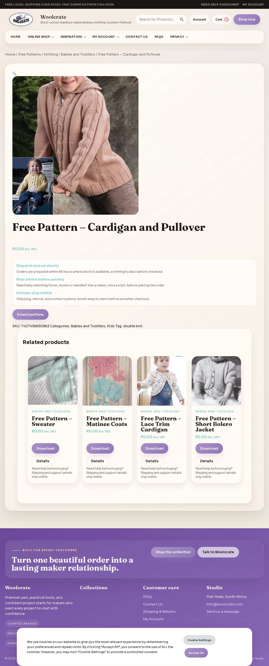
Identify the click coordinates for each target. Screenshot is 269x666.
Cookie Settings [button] (199, 640)
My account (253, 4)
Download (45, 448)
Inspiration (71, 37)
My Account (153, 619)
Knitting (51, 54)
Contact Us (137, 37)
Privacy (177, 37)
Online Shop (39, 37)
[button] (14, 73)
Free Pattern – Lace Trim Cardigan (161, 424)
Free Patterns (29, 54)
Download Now (30, 314)
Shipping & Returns (159, 611)
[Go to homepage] (21, 19)
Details (43, 461)
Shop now (246, 19)
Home (16, 37)
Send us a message (223, 611)
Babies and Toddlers (78, 54)
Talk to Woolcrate (218, 552)
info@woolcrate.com (225, 604)
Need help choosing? (220, 4)
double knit (132, 326)
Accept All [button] (196, 653)
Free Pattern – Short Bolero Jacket (215, 424)
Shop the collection (173, 552)
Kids (111, 326)
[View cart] (221, 19)
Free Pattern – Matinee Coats (106, 421)
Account (199, 19)
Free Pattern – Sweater (52, 421)
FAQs (159, 37)
